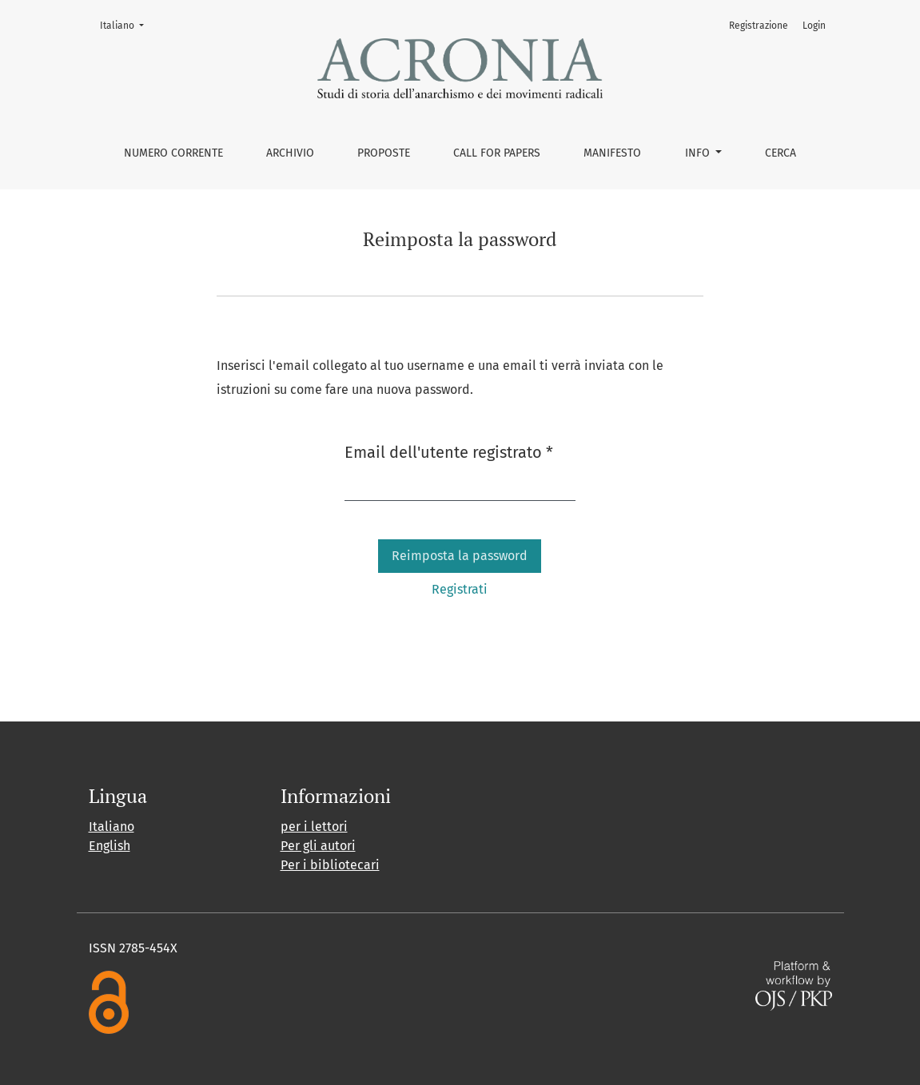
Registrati (460, 589)
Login (814, 25)
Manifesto (612, 153)
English (109, 845)
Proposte (383, 153)
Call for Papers (496, 153)
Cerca (780, 153)
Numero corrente (173, 153)
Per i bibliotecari (330, 864)
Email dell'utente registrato (449, 451)
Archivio (290, 153)
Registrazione (758, 25)
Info (699, 153)
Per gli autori (318, 845)
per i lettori (314, 826)
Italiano (126, 24)
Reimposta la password (460, 555)
